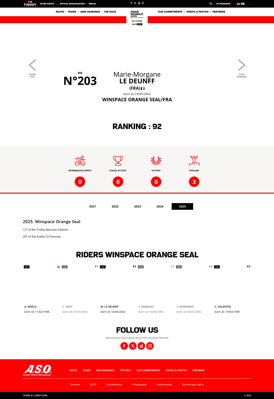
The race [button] (110, 11)
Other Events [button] (47, 3)
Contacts (75, 384)
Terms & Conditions (35, 395)
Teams (87, 370)
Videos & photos (197, 11)
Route (60, 11)
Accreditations (114, 384)
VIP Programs (223, 3)
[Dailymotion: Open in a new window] (139, 3)
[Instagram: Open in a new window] (143, 3)
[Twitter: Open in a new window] (135, 3)
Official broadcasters (72, 3)
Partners (219, 11)
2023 (137, 206)
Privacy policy (139, 384)
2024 (160, 206)
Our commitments (148, 370)
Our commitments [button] (170, 11)
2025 (182, 206)
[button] (211, 4)
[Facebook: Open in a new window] (131, 3)
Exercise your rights (193, 384)
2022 (115, 206)
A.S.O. (93, 384)
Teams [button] (72, 11)
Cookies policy (164, 384)
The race (125, 370)
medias (92, 3)
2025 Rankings (90, 11)
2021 (92, 206)
